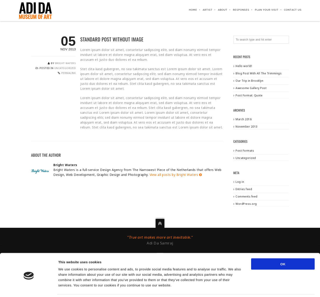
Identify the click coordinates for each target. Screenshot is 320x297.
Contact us (293, 9)
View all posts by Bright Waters (176, 175)
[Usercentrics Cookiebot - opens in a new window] (28, 288)
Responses (241, 9)
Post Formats (245, 151)
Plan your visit (267, 9)
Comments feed (247, 196)
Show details (233, 288)
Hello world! (244, 66)
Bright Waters (65, 63)
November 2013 (247, 126)
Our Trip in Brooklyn (249, 81)
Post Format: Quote (249, 95)
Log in (240, 182)
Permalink (68, 73)
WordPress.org (246, 204)
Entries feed (244, 189)
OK (283, 249)
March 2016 (244, 119)
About (223, 9)
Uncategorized (65, 68)
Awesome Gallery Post (251, 88)
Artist (208, 9)
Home (193, 9)
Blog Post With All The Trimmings (259, 73)
